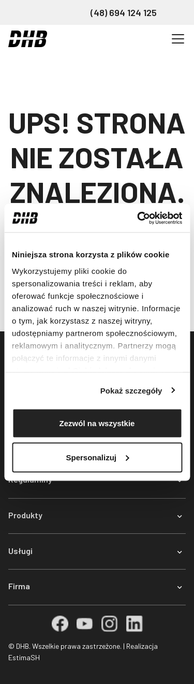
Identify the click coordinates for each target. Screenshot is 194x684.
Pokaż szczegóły (131, 390)
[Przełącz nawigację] (178, 39)
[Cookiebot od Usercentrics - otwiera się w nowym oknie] (138, 218)
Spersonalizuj (97, 457)
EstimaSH (24, 657)
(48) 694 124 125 (124, 12)
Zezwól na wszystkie (97, 423)
